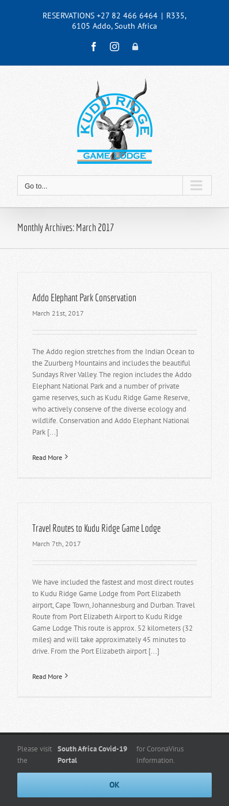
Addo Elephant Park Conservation (84, 297)
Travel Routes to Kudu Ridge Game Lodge (96, 528)
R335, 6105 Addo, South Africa (129, 20)
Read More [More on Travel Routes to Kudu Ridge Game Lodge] (47, 676)
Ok (114, 785)
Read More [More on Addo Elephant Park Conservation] (47, 457)
